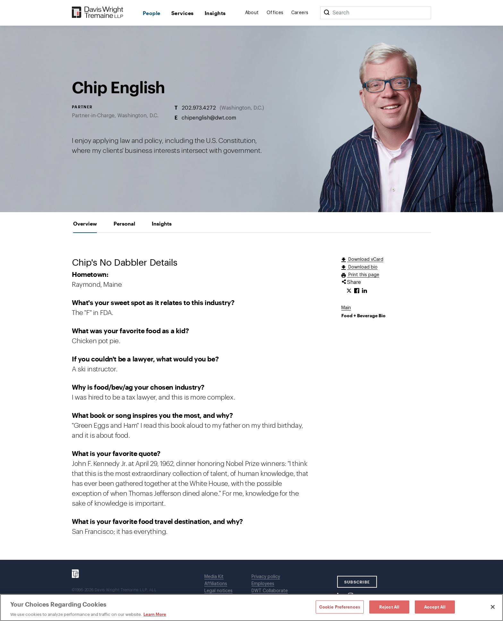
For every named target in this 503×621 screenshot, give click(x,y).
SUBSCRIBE (357, 582)
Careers (300, 13)
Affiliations (215, 584)
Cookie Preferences (339, 606)
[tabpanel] (251, 396)
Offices (275, 13)
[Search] (326, 13)
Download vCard (365, 259)
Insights (215, 13)
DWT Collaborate (270, 591)
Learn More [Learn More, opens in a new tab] (154, 614)
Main (346, 308)
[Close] (493, 607)
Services (182, 13)
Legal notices (218, 591)
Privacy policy (266, 577)
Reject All (389, 606)
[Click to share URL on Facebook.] (356, 291)
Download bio (362, 267)
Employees (263, 584)
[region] (251, 607)
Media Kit (214, 577)
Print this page (363, 275)
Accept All (435, 606)
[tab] (85, 223)
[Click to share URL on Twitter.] (349, 291)
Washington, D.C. (241, 107)
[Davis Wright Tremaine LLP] (98, 12)
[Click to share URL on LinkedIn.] (364, 291)
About (252, 13)
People (151, 13)
